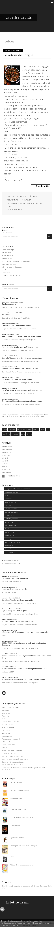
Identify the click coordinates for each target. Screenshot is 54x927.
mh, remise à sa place (9, 264)
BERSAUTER (7, 643)
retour (22, 203)
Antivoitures (6, 719)
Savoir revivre (6, 733)
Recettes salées (9, 529)
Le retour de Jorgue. (18, 55)
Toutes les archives (13, 476)
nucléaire (12, 429)
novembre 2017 (7, 472)
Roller (42, 429)
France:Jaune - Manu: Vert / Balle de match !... (21, 369)
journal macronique (24, 429)
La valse (4, 270)
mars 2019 (5, 467)
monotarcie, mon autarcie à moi (12, 756)
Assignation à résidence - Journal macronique (21, 336)
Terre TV (4, 748)
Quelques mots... (9, 304)
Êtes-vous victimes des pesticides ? (13, 762)
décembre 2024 (7, 446)
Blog (6, 495)
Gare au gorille (7, 258)
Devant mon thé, (10, 502)
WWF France (6, 730)
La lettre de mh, (18, 17)
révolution (15, 434)
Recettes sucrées (10, 532)
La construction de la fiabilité (11, 275)
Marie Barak (7, 669)
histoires (10, 206)
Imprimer (26, 200)
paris (23, 434)
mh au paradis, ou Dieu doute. (12, 267)
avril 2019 (5, 464)
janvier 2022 (6, 455)
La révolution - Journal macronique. (17, 379)
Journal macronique (10, 656)
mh (12, 203)
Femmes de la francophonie (11, 739)
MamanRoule (9, 522)
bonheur (39, 203)
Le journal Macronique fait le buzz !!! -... (32, 669)
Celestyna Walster (9, 600)
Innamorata (6, 713)
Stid (3, 622)
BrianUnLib (6, 589)
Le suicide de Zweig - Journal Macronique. (20, 347)
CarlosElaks (7, 578)
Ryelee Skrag (7, 611)
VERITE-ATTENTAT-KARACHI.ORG (12, 765)
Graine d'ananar (7, 255)
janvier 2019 (6, 469)
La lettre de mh (21, 196)
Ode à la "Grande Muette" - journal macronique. (22, 358)
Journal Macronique (11, 512)
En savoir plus (15, 925)
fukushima (6, 434)
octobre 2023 (6, 452)
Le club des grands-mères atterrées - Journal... (28, 632)
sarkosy (35, 429)
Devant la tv (9, 499)
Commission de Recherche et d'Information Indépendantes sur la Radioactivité (24, 769)
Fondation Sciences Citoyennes (12, 750)
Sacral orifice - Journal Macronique (30, 679)
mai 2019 (5, 461)
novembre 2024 (7, 449)
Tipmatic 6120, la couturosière (21, 622)
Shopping (8, 539)
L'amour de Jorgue (8, 250)
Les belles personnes (11, 519)
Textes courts (9, 546)
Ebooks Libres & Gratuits (10, 722)
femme (29, 434)
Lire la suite (42, 186)
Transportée (6, 273)
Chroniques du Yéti (8, 745)
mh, (3, 632)
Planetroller (6, 716)
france (5, 429)
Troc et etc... (9, 549)
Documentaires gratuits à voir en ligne (15, 759)
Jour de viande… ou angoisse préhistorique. (16, 261)
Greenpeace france (8, 727)
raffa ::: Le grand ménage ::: (11, 707)
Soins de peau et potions (13, 542)
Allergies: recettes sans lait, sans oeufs (17, 489)
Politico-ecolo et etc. (11, 525)
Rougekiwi (5, 710)
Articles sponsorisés (11, 492)
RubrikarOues (9, 535)
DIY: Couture (9, 505)
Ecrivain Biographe (11, 509)
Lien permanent (14, 210)
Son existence (6, 252)
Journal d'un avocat (8, 724)
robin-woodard (7, 742)
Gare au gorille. (21, 578)
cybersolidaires (7, 736)
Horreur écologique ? (9, 753)
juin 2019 (5, 458)
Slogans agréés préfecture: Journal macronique (22, 401)
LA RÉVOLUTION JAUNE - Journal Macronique (22, 390)
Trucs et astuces (10, 552)
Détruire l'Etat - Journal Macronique (17, 326)
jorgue (16, 203)
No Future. (6, 315)
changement (30, 203)
